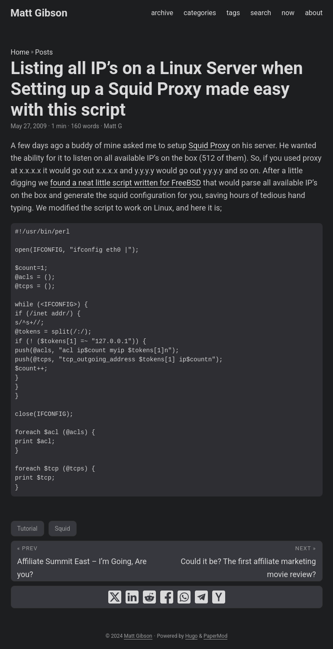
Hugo (191, 636)
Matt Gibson (39, 13)
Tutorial (27, 528)
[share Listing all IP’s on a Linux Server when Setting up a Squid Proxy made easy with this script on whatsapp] (184, 597)
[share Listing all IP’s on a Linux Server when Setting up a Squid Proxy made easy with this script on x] (114, 597)
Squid (62, 528)
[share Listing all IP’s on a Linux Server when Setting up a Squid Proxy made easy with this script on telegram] (201, 597)
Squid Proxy (209, 145)
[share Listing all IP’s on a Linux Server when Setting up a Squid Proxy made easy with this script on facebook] (166, 597)
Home (20, 52)
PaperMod (215, 636)
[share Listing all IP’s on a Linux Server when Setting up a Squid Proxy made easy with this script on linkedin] (132, 597)
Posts (44, 52)
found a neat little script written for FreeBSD (125, 182)
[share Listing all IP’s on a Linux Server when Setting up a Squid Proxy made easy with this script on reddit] (149, 597)
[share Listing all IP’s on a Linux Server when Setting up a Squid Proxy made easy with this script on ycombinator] (218, 597)
